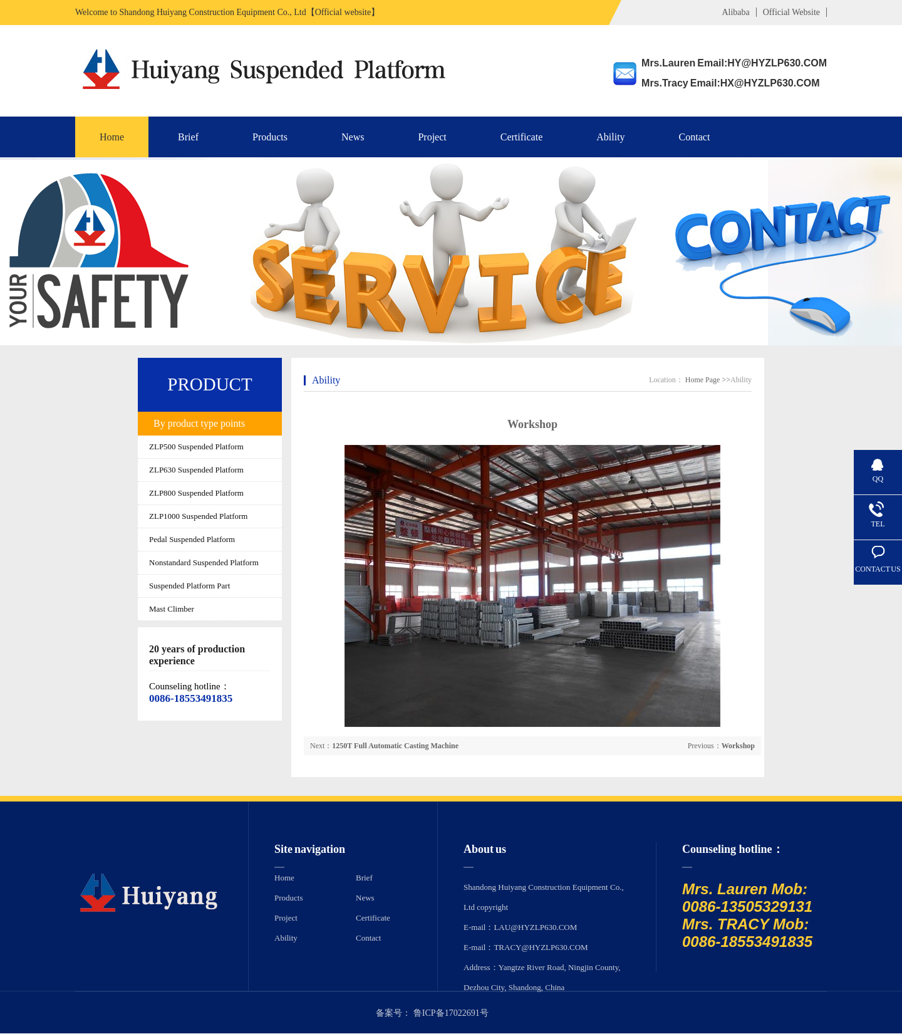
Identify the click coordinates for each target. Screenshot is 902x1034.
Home (112, 137)
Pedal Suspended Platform (192, 539)
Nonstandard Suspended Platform (204, 562)
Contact (694, 137)
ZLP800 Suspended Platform (196, 493)
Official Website (791, 12)
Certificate (521, 137)
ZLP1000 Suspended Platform (198, 516)
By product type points (199, 423)
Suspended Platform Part (189, 585)
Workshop (738, 745)
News (352, 137)
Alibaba (735, 12)
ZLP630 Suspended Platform (196, 469)
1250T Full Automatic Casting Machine (395, 745)
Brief (188, 137)
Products (270, 137)
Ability (610, 137)
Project (432, 137)
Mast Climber (171, 609)
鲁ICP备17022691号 (451, 1013)
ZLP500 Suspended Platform (196, 446)
